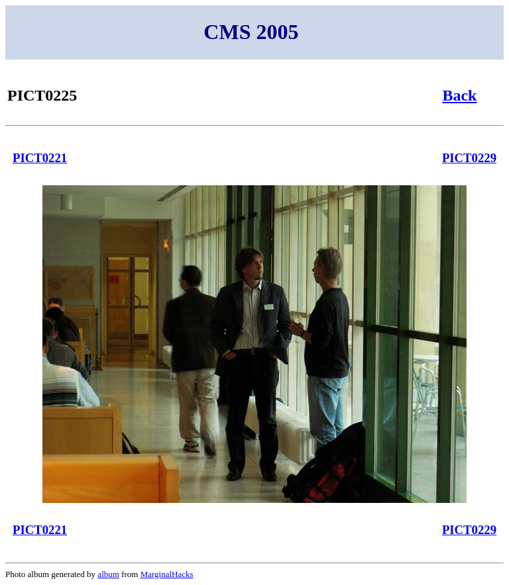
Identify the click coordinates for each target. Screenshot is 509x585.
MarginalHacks (167, 574)
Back (459, 95)
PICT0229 (469, 158)
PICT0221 (40, 158)
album (108, 574)
